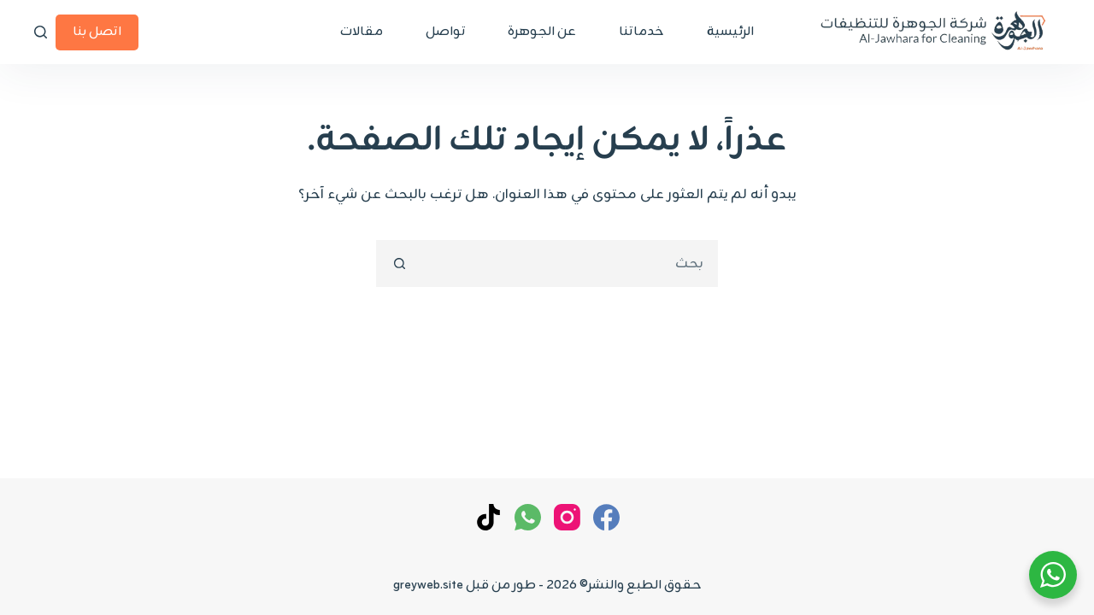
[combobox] (568, 263)
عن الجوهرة (542, 32)
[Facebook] (606, 517)
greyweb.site (428, 585)
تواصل (445, 32)
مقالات (361, 32)
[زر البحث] (399, 263)
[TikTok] (488, 517)
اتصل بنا (97, 32)
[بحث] (40, 32)
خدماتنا (641, 32)
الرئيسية (730, 32)
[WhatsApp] (528, 517)
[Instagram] (567, 517)
